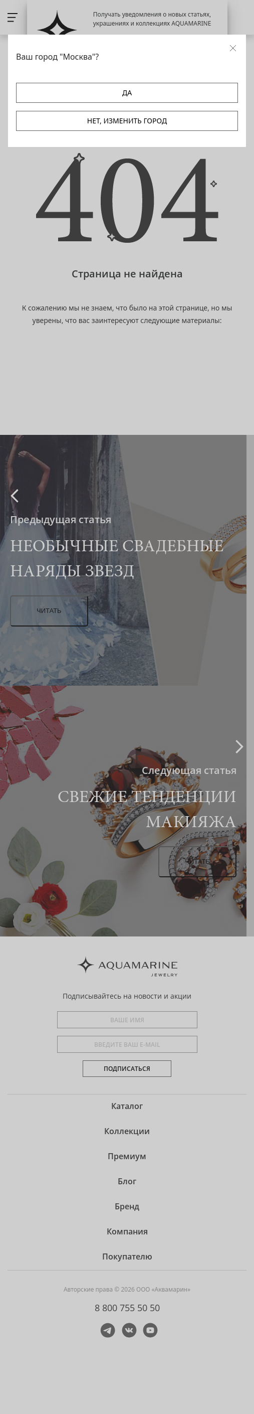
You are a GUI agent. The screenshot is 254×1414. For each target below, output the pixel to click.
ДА (127, 92)
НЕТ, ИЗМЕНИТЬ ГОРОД (127, 120)
